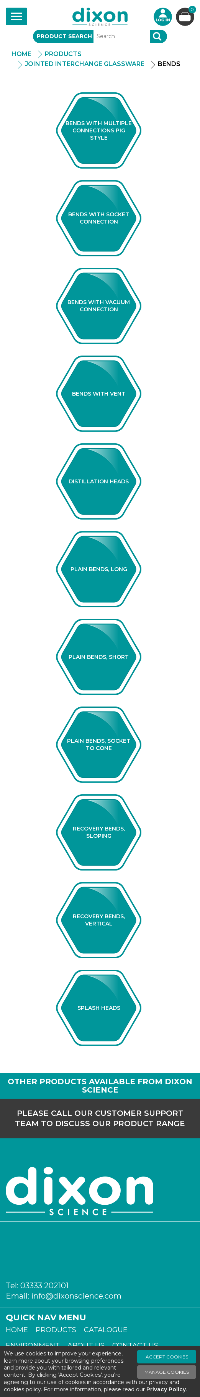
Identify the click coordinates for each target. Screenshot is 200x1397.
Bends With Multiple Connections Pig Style (99, 130)
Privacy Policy (166, 1389)
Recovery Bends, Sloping (99, 832)
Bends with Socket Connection (98, 218)
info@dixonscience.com (76, 1295)
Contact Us (135, 1345)
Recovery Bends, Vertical (99, 920)
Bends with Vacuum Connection (98, 306)
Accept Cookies (167, 1357)
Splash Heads (98, 1007)
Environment (33, 1345)
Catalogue (106, 1330)
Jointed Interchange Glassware (84, 64)
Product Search (64, 36)
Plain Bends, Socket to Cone (98, 744)
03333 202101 (44, 1285)
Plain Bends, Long (98, 569)
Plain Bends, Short (99, 656)
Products (63, 54)
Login (163, 17)
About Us (86, 1345)
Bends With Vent (98, 393)
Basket (191, 10)
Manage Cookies (166, 1372)
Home (21, 54)
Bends (169, 64)
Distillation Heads (99, 481)
